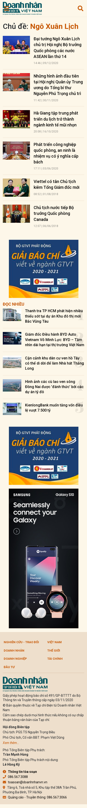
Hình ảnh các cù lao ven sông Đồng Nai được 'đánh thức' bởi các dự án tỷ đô (54, 386)
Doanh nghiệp (15, 658)
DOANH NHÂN (14, 650)
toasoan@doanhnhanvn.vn (25, 782)
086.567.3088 (15, 777)
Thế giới (53, 650)
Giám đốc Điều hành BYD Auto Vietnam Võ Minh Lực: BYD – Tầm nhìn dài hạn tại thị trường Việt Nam (54, 339)
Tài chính (55, 658)
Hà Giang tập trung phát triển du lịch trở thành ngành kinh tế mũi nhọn (56, 119)
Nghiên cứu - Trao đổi (21, 642)
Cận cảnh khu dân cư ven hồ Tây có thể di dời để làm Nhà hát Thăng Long (54, 363)
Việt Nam (54, 642)
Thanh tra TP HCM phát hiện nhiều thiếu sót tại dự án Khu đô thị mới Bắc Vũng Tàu (54, 316)
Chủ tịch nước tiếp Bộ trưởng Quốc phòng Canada (54, 213)
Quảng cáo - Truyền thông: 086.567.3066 (35, 797)
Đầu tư (9, 667)
